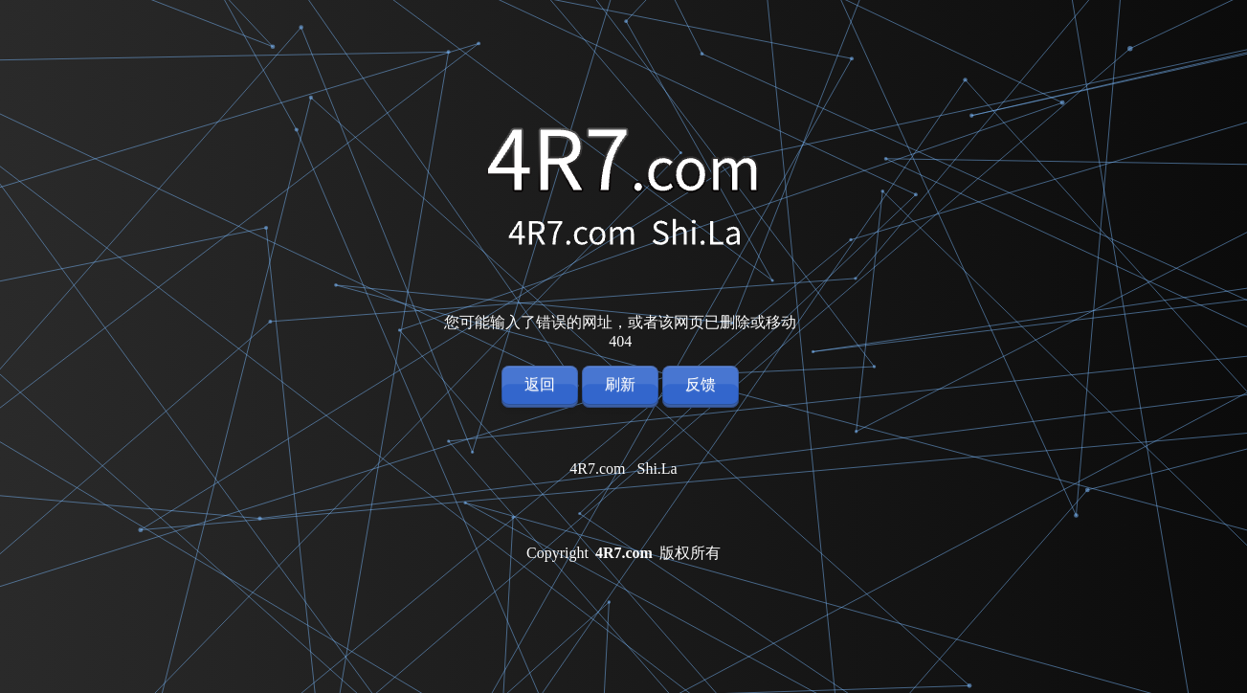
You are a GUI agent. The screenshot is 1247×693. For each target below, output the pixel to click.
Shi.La (657, 468)
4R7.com (597, 468)
